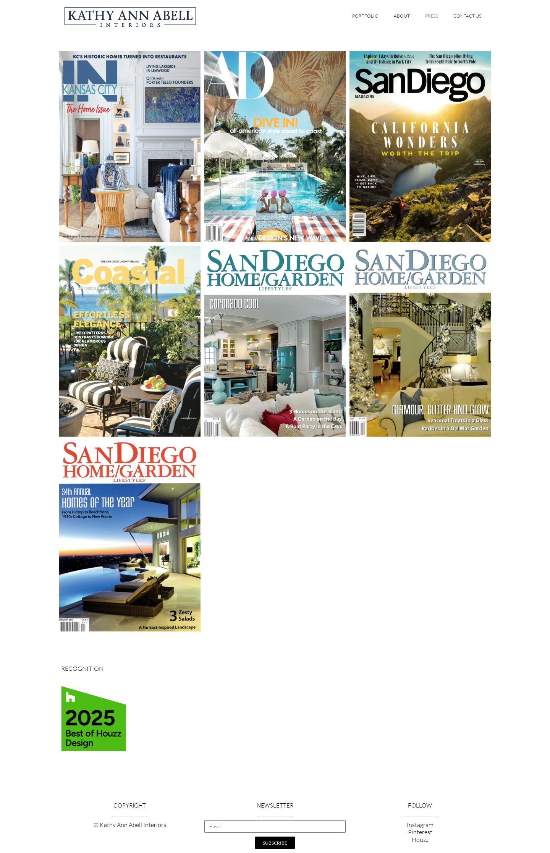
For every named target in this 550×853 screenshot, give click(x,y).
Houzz (420, 839)
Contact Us (467, 16)
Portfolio (365, 16)
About (402, 16)
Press (431, 16)
